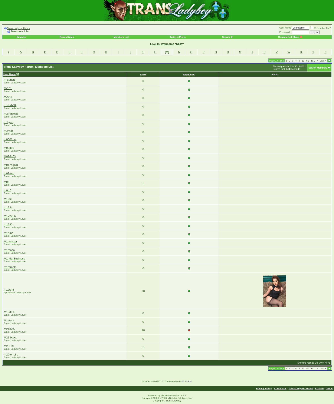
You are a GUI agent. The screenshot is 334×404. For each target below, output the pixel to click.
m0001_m (10, 139)
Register (21, 37)
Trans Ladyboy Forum (18, 28)
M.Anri (8, 96)
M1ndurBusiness (14, 258)
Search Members (317, 67)
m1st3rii (9, 289)
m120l (8, 199)
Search (226, 37)
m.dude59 (10, 105)
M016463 (10, 156)
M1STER (9, 312)
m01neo (9, 173)
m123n (8, 207)
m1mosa (9, 250)
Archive (319, 388)
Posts (143, 74)
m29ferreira (11, 354)
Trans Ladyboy (173, 400)
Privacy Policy (264, 388)
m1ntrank (10, 267)
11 (303, 60)
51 (307, 60)
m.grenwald (11, 113)
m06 (6, 181)
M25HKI (9, 346)
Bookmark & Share (290, 37)
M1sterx (9, 320)
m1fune (8, 233)
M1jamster (10, 241)
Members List (121, 37)
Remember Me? (321, 28)
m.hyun (8, 122)
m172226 (10, 216)
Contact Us (280, 388)
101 (313, 60)
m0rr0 (7, 190)
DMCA (329, 388)
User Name (285, 27)
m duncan (10, 79)
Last (323, 60)
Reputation (189, 74)
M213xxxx (10, 337)
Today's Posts (178, 37)
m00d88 (9, 147)
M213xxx (9, 329)
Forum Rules (66, 37)
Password (284, 32)
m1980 (8, 224)
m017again (11, 164)
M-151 (8, 88)
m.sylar (8, 130)
